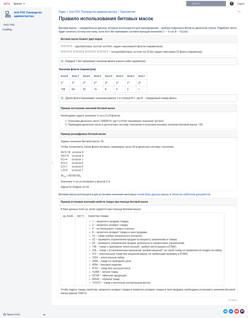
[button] (232, 3)
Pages (62, 11)
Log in (241, 3)
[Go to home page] (7, 3)
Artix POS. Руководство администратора (93, 11)
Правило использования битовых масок (106, 18)
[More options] (239, 11)
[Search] (188, 3)
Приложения (127, 11)
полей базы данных (149, 194)
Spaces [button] (18, 3)
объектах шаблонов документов (191, 194)
